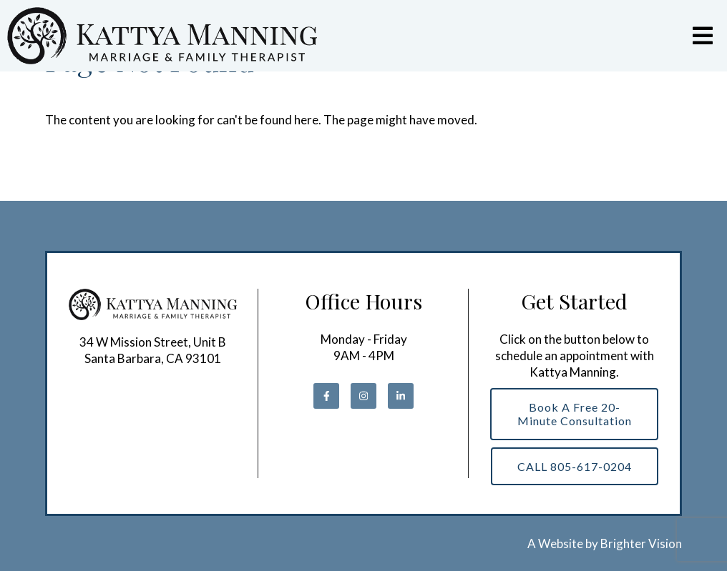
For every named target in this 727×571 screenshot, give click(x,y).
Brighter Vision (641, 543)
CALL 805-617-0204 (574, 466)
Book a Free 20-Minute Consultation (574, 413)
